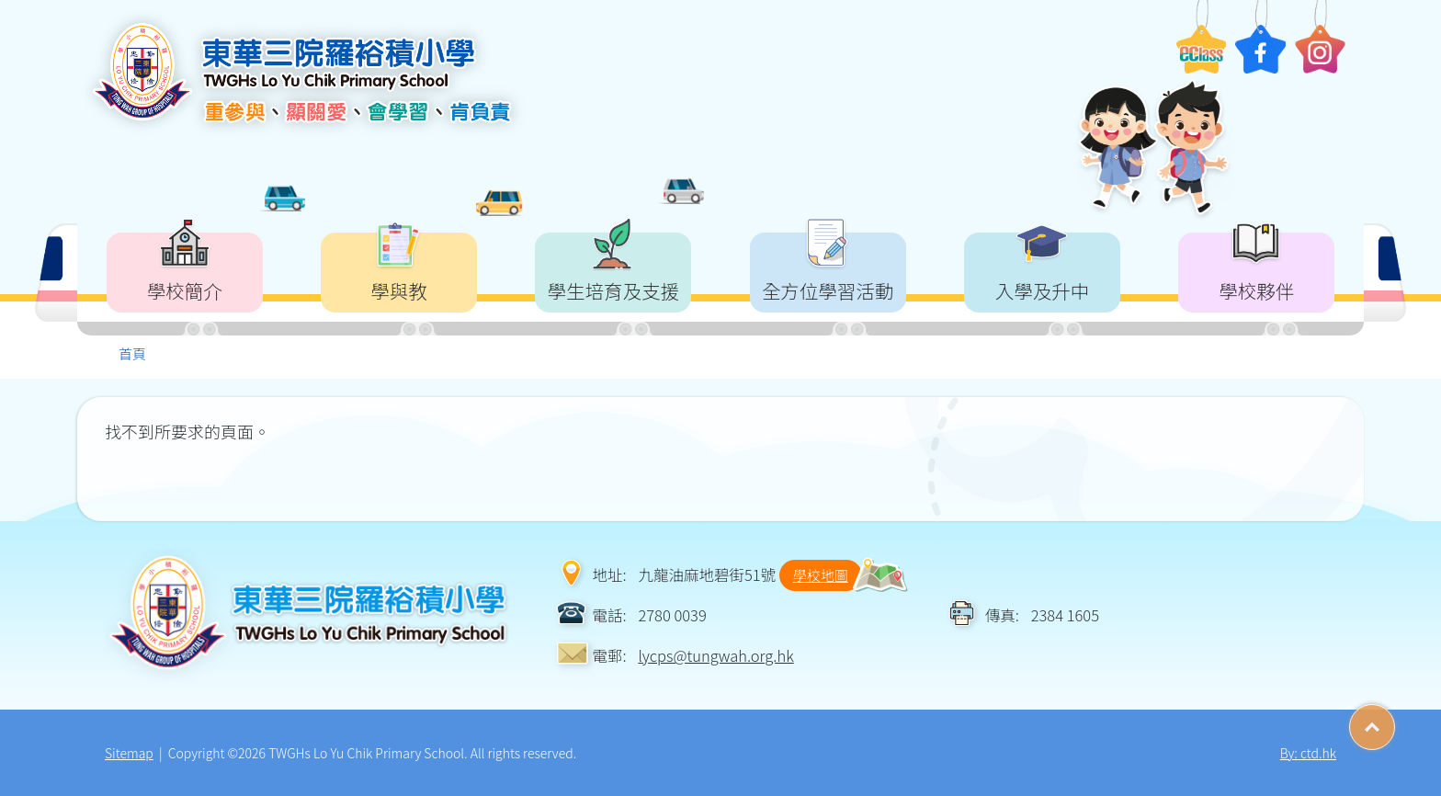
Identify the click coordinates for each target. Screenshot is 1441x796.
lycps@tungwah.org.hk (715, 655)
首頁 (132, 353)
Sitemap (129, 753)
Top (1394, 720)
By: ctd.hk (1308, 753)
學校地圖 (820, 575)
